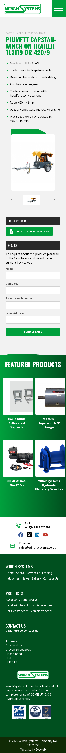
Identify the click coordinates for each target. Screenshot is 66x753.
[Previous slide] (13, 200)
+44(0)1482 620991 (37, 527)
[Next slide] (53, 200)
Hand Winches (15, 605)
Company (12, 284)
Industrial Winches (39, 605)
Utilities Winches (17, 611)
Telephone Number (19, 298)
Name (10, 269)
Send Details (33, 331)
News (25, 578)
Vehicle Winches (42, 611)
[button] (31, 200)
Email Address (15, 313)
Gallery (36, 578)
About (20, 573)
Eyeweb (41, 749)
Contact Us (50, 578)
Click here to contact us (22, 631)
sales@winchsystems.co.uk (37, 547)
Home (10, 573)
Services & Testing (39, 573)
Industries (13, 578)
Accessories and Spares (22, 600)
